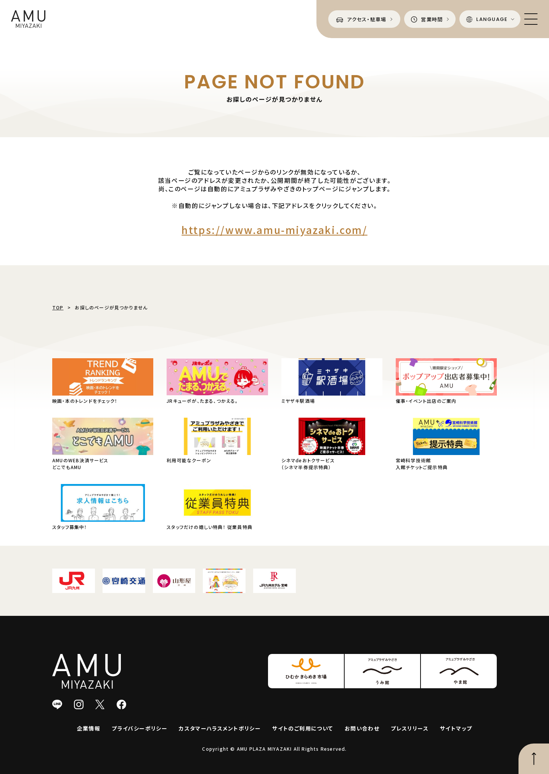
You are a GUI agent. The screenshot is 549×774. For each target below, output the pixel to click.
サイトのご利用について (302, 728)
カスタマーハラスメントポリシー (220, 728)
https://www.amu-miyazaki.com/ (274, 230)
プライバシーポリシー (139, 728)
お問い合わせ (362, 728)
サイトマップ (456, 728)
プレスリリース (410, 728)
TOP (58, 307)
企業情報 (89, 728)
